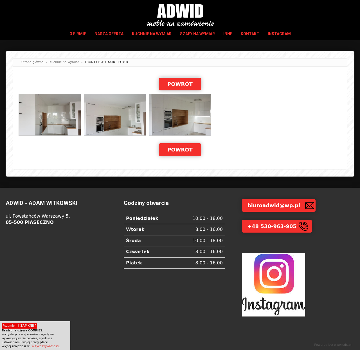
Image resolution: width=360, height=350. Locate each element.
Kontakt (250, 34)
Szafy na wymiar (197, 34)
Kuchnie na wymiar (152, 34)
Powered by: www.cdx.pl (333, 345)
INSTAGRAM (279, 34)
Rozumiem (19, 325)
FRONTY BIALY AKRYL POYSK (107, 62)
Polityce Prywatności (44, 346)
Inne (227, 34)
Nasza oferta (108, 34)
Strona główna (32, 62)
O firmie (77, 34)
